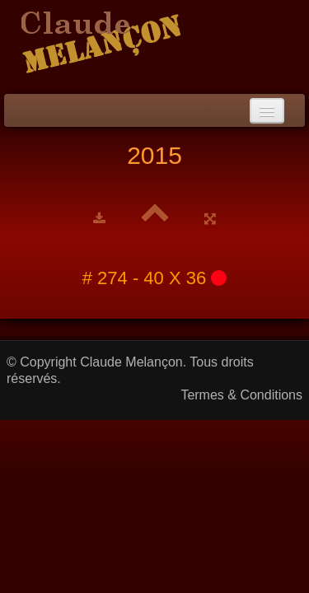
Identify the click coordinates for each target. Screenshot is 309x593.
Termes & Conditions (241, 395)
